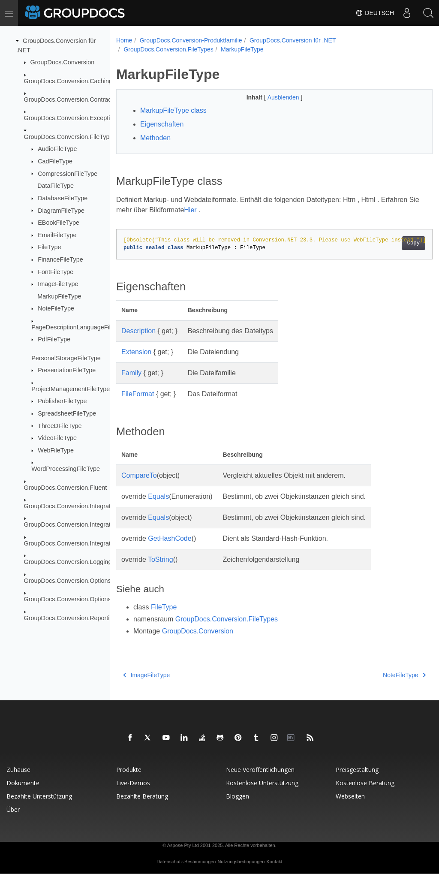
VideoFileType (57, 437)
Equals (158, 496)
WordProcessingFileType (65, 468)
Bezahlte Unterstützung (39, 796)
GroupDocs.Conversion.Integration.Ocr (77, 524)
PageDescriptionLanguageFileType (79, 327)
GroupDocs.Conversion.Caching (68, 80)
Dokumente (22, 783)
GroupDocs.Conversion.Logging (68, 561)
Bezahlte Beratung (142, 796)
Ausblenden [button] (273, 97)
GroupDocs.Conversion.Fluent (65, 487)
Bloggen (237, 796)
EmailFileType (57, 235)
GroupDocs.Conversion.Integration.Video (80, 543)
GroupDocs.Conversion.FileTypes (70, 136)
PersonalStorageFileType (66, 358)
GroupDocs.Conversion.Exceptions (72, 118)
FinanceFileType (60, 259)
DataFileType (55, 185)
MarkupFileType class (173, 110)
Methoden (155, 138)
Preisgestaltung (357, 770)
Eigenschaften (161, 124)
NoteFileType (56, 308)
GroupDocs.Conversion (62, 62)
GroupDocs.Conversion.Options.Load (75, 599)
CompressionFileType (67, 173)
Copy (391, 243)
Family (131, 373)
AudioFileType (57, 148)
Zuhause (18, 770)
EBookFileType (58, 222)
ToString (160, 559)
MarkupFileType (59, 296)
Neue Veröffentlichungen (260, 770)
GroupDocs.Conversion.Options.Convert (79, 580)
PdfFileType (54, 339)
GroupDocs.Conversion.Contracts (70, 99)
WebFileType (56, 450)
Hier (202, 210)
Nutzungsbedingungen (241, 861)
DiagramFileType (61, 210)
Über (13, 809)
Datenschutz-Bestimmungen (186, 861)
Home (124, 40)
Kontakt (274, 861)
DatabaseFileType (62, 198)
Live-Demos (133, 783)
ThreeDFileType (59, 425)
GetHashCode (169, 538)
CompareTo (139, 475)
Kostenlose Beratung (365, 783)
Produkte (128, 770)
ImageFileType (58, 283)
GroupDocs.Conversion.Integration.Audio (80, 506)
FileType (49, 247)
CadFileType (55, 161)
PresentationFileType (67, 370)
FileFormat (137, 394)
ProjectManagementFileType (70, 389)
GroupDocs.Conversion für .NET (293, 40)
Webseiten (350, 796)
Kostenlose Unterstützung (262, 783)
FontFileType (55, 271)
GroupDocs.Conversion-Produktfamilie (191, 40)
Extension (136, 352)
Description (138, 331)
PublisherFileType (62, 401)
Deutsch (374, 13)
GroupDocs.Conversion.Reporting (70, 617)
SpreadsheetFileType (67, 413)
